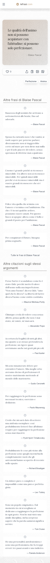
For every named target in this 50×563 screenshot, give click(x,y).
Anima (43, 81)
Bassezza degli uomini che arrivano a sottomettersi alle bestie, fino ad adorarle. (24, 116)
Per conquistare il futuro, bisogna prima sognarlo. (22, 239)
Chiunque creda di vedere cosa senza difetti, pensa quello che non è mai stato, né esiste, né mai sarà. (24, 317)
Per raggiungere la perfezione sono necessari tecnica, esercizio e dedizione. (23, 399)
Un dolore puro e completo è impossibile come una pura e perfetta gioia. (24, 484)
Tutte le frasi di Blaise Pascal (25, 255)
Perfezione (31, 81)
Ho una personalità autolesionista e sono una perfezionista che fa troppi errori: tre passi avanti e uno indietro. (24, 544)
